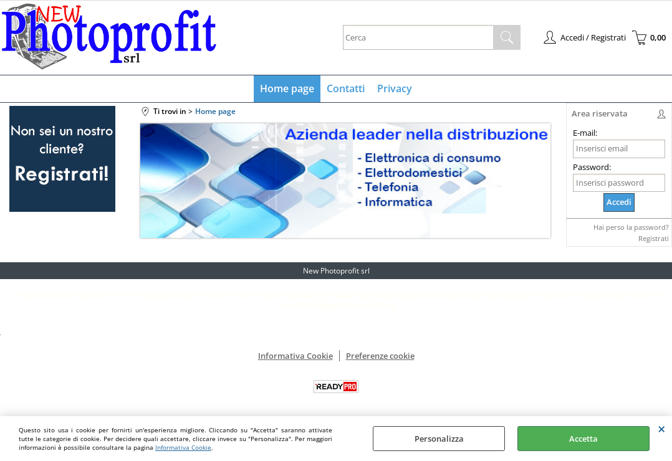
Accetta (583, 438)
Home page (287, 88)
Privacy (394, 88)
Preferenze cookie (380, 355)
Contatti (346, 88)
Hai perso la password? (631, 227)
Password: (592, 167)
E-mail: (585, 132)
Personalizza (439, 438)
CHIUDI (662, 428)
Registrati (653, 238)
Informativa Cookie (183, 447)
